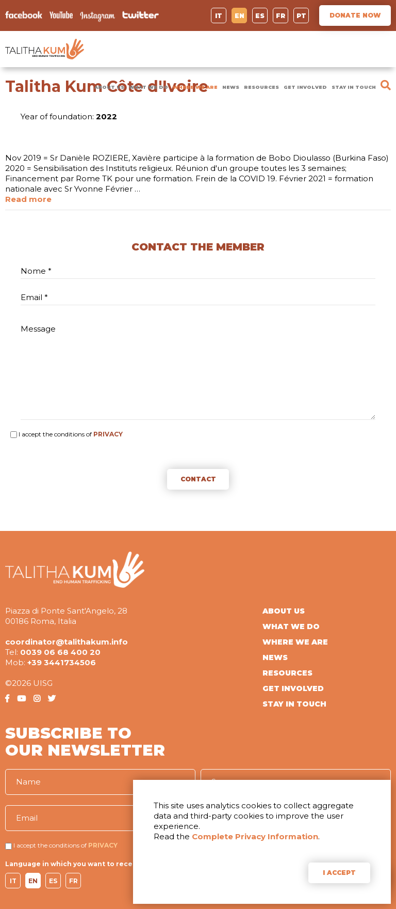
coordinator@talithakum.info (66, 642)
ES (260, 16)
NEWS (230, 87)
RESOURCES (261, 87)
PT (301, 16)
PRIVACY (108, 434)
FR (280, 16)
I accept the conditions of (55, 434)
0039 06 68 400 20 (60, 652)
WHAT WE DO (148, 87)
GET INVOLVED (305, 87)
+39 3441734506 (61, 662)
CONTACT (198, 479)
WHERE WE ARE (195, 87)
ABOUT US (109, 87)
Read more (28, 199)
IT (218, 16)
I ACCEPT (339, 872)
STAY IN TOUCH (354, 87)
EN (239, 16)
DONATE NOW (355, 15)
